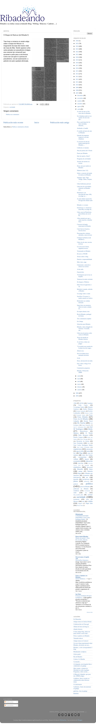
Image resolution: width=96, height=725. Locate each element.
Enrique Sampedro (81, 411)
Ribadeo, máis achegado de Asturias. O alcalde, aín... (84, 328)
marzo (79, 384)
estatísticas (77, 467)
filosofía (80, 469)
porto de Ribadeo (85, 486)
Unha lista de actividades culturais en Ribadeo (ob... (84, 188)
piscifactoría (85, 479)
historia (90, 471)
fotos (91, 469)
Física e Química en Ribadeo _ (81, 576)
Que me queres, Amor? (83, 156)
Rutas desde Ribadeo (82, 536)
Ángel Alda (89, 503)
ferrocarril (90, 467)
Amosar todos (90, 612)
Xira (88, 443)
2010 (77, 85)
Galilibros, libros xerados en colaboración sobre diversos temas (81, 680)
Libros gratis (77, 654)
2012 (77, 79)
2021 (77, 54)
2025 (77, 43)
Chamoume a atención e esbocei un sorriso (84, 265)
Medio (90, 429)
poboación (86, 481)
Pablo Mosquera (83, 435)
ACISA (82, 403)
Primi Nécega (83, 439)
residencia (76, 490)
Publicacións (9, 702)
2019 (77, 60)
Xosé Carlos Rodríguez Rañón (83, 445)
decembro (80, 95)
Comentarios (9, 705)
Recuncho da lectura (83, 441)
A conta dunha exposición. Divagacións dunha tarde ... (84, 200)
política (89, 483)
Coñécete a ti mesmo (83, 148)
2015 (77, 71)
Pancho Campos (78, 437)
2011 (77, 82)
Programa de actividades (84, 159)
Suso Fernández (78, 443)
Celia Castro (83, 405)
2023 (77, 49)
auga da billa (79, 451)
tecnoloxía (76, 499)
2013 (77, 76)
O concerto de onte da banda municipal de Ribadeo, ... (83, 143)
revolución (87, 490)
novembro (80, 98)
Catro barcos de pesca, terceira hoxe (83, 229)
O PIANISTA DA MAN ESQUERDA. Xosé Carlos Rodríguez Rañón (83, 517)
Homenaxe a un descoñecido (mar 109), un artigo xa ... (84, 194)
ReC (91, 439)
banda (88, 451)
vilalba (90, 501)
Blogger (80, 720)
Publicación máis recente (13, 122)
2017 (77, 65)
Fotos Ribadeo (82, 417)
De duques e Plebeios (83, 282)
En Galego (80, 321)
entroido (87, 465)
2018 (77, 62)
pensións (75, 479)
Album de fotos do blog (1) (81, 626)
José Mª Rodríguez (83, 428)
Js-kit (78, 358)
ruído (74, 492)
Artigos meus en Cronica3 (80, 641)
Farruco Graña (89, 413)
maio (79, 378)
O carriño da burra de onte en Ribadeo (84, 131)
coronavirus (82, 457)
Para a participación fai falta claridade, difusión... (83, 123)
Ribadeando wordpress (79, 652)
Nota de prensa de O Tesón (84, 150)
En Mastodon (77, 619)
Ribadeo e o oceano (82, 205)
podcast (75, 484)
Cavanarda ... (77, 662)
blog (80, 453)
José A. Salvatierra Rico (79, 427)
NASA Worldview (81, 579)
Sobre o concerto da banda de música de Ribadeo (84, 174)
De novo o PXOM (82, 254)
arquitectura (77, 449)
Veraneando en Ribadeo (83, 251)
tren (83, 501)
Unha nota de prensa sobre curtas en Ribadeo (84, 334)
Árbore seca (80, 351)
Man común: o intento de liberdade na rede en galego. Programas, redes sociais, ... (81, 670)
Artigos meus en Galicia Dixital (82, 621)
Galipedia (76, 421)
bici (74, 453)
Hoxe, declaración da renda (84, 361)
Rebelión (76, 693)
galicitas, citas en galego (80, 691)
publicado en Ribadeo (80, 489)
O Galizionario (77, 684)
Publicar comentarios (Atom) (20, 127)
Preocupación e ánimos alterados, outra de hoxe (84, 234)
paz (87, 477)
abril (78, 381)
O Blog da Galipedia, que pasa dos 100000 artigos (82, 675)
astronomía (89, 449)
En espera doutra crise (83, 311)
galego (80, 471)
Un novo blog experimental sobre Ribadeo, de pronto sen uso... (82, 644)
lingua (79, 473)
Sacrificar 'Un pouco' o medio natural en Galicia (84, 297)
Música (75, 433)
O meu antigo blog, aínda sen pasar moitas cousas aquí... (81, 632)
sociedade (12, 107)
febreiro (79, 387)
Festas (91, 415)
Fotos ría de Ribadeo (80, 419)
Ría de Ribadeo (77, 657)
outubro (79, 101)
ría (86, 492)
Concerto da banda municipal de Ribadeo (84, 225)
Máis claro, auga (81, 262)
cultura (75, 459)
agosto (79, 106)
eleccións (80, 463)
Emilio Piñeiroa (88, 409)
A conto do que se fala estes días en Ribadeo (84, 112)
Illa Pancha (81, 423)
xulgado (80, 503)
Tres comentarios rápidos (84, 318)
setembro (80, 103)
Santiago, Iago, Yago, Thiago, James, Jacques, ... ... (84, 179)
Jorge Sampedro (86, 425)
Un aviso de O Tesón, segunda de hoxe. (83, 247)
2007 (77, 93)
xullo (79, 109)
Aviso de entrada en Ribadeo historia (82, 338)
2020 (77, 57)
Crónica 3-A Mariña (79, 659)
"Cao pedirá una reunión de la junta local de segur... (84, 347)
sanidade (90, 494)
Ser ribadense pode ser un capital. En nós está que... (84, 117)
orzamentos (86, 475)
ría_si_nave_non (78, 494)
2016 (77, 68)
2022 (77, 51)
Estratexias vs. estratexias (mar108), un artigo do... (84, 208)
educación (89, 461)
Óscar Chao (80, 505)
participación (77, 477)
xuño (79, 376)
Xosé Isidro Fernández (83, 447)
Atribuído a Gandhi (82, 128)
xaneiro (79, 389)
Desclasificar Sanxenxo (82, 560)
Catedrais (90, 403)
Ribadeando (79, 514)
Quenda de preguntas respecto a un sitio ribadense (83, 137)
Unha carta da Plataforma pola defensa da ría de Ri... (84, 213)
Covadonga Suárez (78, 407)
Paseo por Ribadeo (82, 153)
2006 (77, 393)
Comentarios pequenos (83, 368)
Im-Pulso (78, 594)
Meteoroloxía (84, 431)
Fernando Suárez (80, 415)
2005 (77, 396)
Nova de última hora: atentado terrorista (83, 354)
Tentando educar (78, 638)
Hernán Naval (88, 421)
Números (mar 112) (82, 170)
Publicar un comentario (12, 114)
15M (74, 403)
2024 (77, 46)
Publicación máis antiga (59, 122)
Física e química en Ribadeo (81, 636)
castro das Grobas (87, 455)
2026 (77, 40)
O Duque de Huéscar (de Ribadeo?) (84, 238)
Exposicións (80, 272)
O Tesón (89, 433)
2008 (77, 90)
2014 (77, 74)
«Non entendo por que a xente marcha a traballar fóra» (84, 220)
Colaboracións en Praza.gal (81, 624)
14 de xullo (80, 269)
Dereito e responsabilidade (84, 259)
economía (76, 461)
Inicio (36, 122)
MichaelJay (63, 720)
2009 (77, 87)
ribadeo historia (77, 629)
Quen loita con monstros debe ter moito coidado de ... (84, 307)
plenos (75, 481)
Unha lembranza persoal (84, 184)
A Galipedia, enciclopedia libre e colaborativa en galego (82, 665)
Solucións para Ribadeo (83, 324)
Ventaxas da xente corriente (85, 279)
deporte (87, 459)
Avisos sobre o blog (82, 256)
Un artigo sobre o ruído (83, 293)
